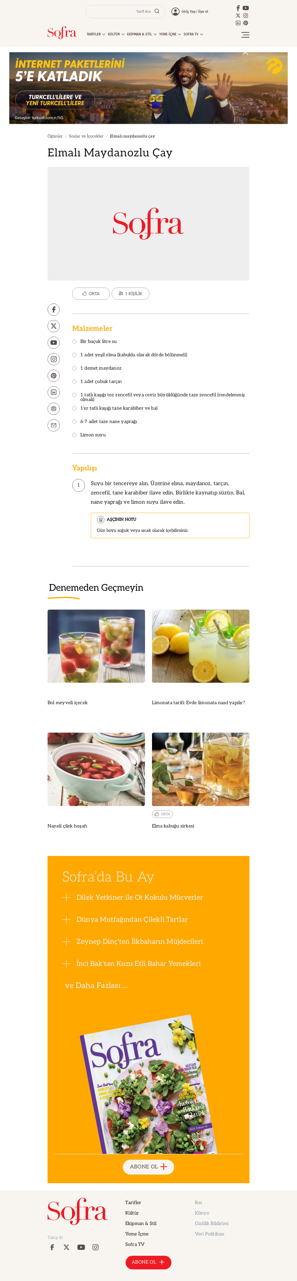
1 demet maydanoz (97, 368)
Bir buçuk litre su (94, 341)
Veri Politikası (209, 1234)
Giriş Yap (188, 11)
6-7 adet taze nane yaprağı (104, 422)
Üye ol (203, 11)
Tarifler (133, 1203)
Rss (198, 1203)
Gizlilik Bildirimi (212, 1223)
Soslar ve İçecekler (86, 136)
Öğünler (55, 136)
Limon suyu (89, 435)
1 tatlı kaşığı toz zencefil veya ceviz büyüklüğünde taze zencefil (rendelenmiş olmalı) (158, 397)
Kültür (132, 1213)
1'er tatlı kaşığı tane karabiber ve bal (114, 408)
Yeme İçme (136, 1234)
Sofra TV (134, 1244)
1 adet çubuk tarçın (97, 382)
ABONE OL (148, 1167)
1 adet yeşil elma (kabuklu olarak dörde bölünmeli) (129, 355)
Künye (202, 1213)
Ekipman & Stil (140, 1223)
